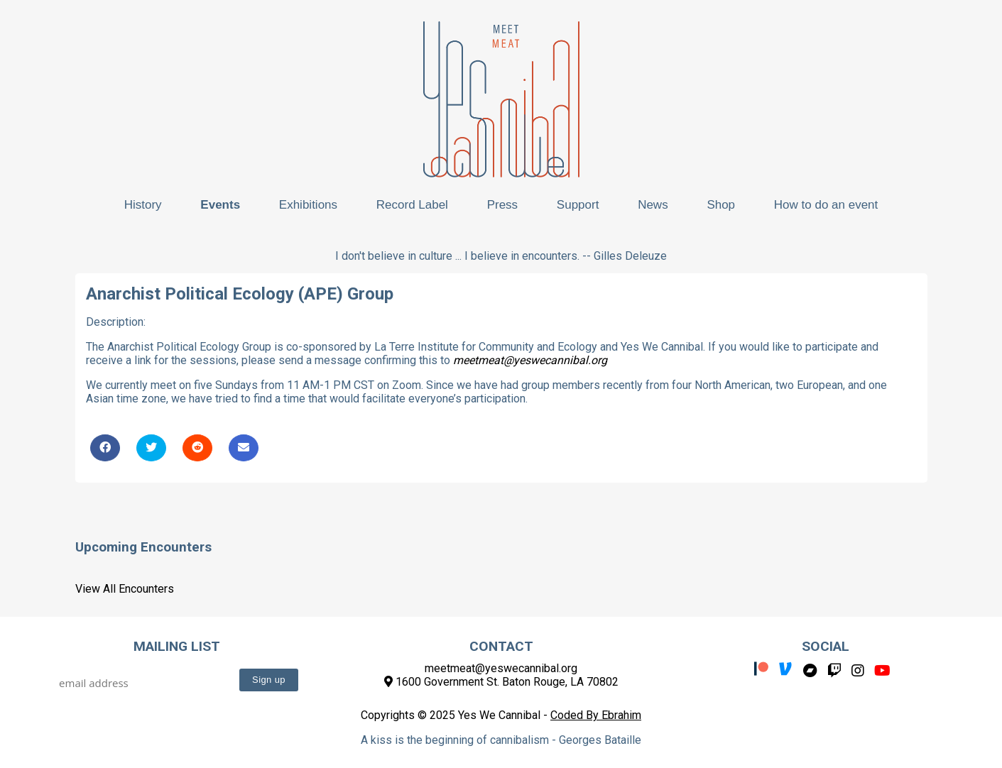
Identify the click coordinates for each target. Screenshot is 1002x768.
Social (825, 646)
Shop (721, 205)
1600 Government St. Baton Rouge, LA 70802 (501, 682)
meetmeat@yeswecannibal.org (530, 360)
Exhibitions (308, 205)
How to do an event (826, 205)
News (653, 205)
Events (220, 205)
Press (502, 205)
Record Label (412, 205)
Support (578, 205)
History (143, 205)
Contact (501, 646)
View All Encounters (124, 589)
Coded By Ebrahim (595, 715)
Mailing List (177, 646)
